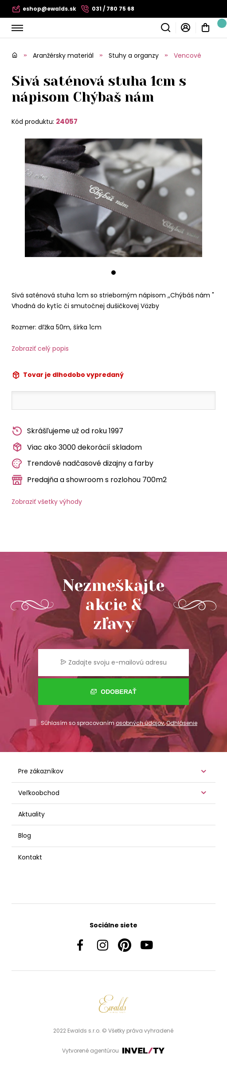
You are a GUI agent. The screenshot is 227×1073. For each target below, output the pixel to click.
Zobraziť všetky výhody (47, 501)
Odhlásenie (181, 723)
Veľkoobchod (38, 792)
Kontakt (30, 857)
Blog (24, 835)
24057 (67, 121)
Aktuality (31, 814)
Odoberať (113, 691)
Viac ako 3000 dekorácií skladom (77, 447)
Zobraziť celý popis (40, 348)
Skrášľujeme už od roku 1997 (67, 431)
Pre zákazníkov (40, 771)
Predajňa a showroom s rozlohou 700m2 (89, 480)
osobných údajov (140, 723)
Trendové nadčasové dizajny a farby (82, 463)
